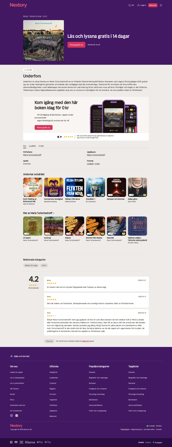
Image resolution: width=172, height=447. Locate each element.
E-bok (97, 164)
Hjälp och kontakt (20, 356)
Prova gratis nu (76, 45)
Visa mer (49, 341)
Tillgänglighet (125, 429)
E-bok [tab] (41, 146)
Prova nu (152, 5)
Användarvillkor (149, 429)
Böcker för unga (35, 16)
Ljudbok (90, 164)
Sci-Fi (45, 16)
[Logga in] (142, 5)
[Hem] (68, 5)
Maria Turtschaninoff (32, 155)
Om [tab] (24, 146)
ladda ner (85, 341)
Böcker (25, 16)
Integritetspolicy (136, 429)
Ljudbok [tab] (32, 146)
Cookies (159, 429)
